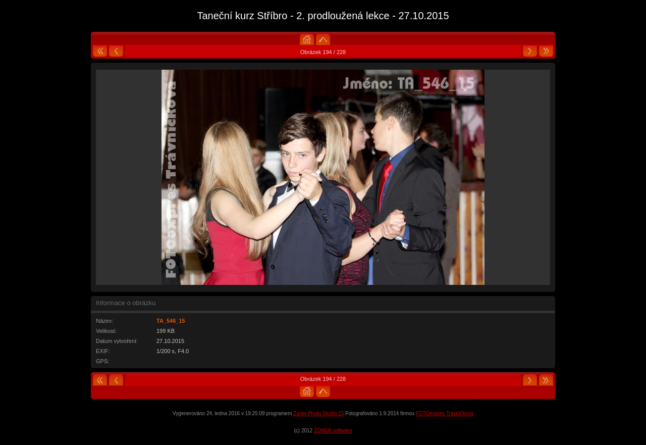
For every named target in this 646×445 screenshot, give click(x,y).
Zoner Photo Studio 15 (318, 413)
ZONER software (333, 430)
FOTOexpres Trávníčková (444, 413)
